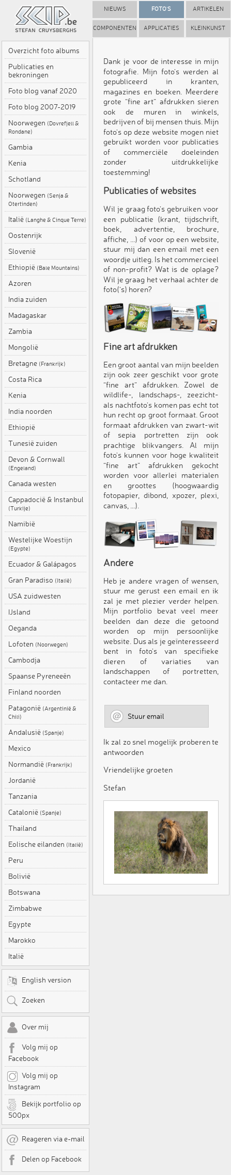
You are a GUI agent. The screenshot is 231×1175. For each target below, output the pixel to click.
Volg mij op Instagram (32, 1080)
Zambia (20, 331)
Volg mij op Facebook (32, 1052)
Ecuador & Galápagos (42, 564)
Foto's (161, 9)
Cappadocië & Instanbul (46, 503)
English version (38, 981)
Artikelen (208, 9)
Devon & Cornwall (36, 463)
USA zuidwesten (34, 596)
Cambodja (24, 660)
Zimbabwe (25, 908)
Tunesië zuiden (32, 443)
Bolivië (19, 876)
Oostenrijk (25, 235)
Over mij (27, 1028)
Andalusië (36, 732)
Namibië (21, 524)
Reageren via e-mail (45, 1140)
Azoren (20, 283)
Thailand (22, 828)
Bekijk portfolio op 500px (43, 1109)
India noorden (30, 411)
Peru (15, 860)
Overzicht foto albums (44, 50)
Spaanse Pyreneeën (39, 676)
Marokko (22, 940)
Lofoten (38, 644)
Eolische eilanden (45, 844)
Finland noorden (34, 692)
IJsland (19, 612)
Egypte (19, 924)
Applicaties (161, 28)
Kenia (17, 163)
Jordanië (22, 780)
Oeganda (22, 628)
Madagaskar (27, 315)
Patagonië (42, 712)
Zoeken (25, 1001)
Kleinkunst (208, 28)
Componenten (114, 28)
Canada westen (32, 483)
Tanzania (22, 796)
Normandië (40, 764)
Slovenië (22, 251)
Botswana (24, 892)
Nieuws (115, 9)
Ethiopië (44, 267)
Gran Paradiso (40, 580)
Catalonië (34, 812)
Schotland (24, 179)
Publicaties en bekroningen (31, 70)
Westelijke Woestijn (40, 544)
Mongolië (23, 347)
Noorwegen (43, 127)
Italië (47, 219)
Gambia (20, 147)
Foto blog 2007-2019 (41, 107)
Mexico (19, 748)
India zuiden (27, 299)
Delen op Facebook (44, 1160)
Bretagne (37, 363)
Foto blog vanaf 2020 (42, 91)
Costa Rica (25, 379)
